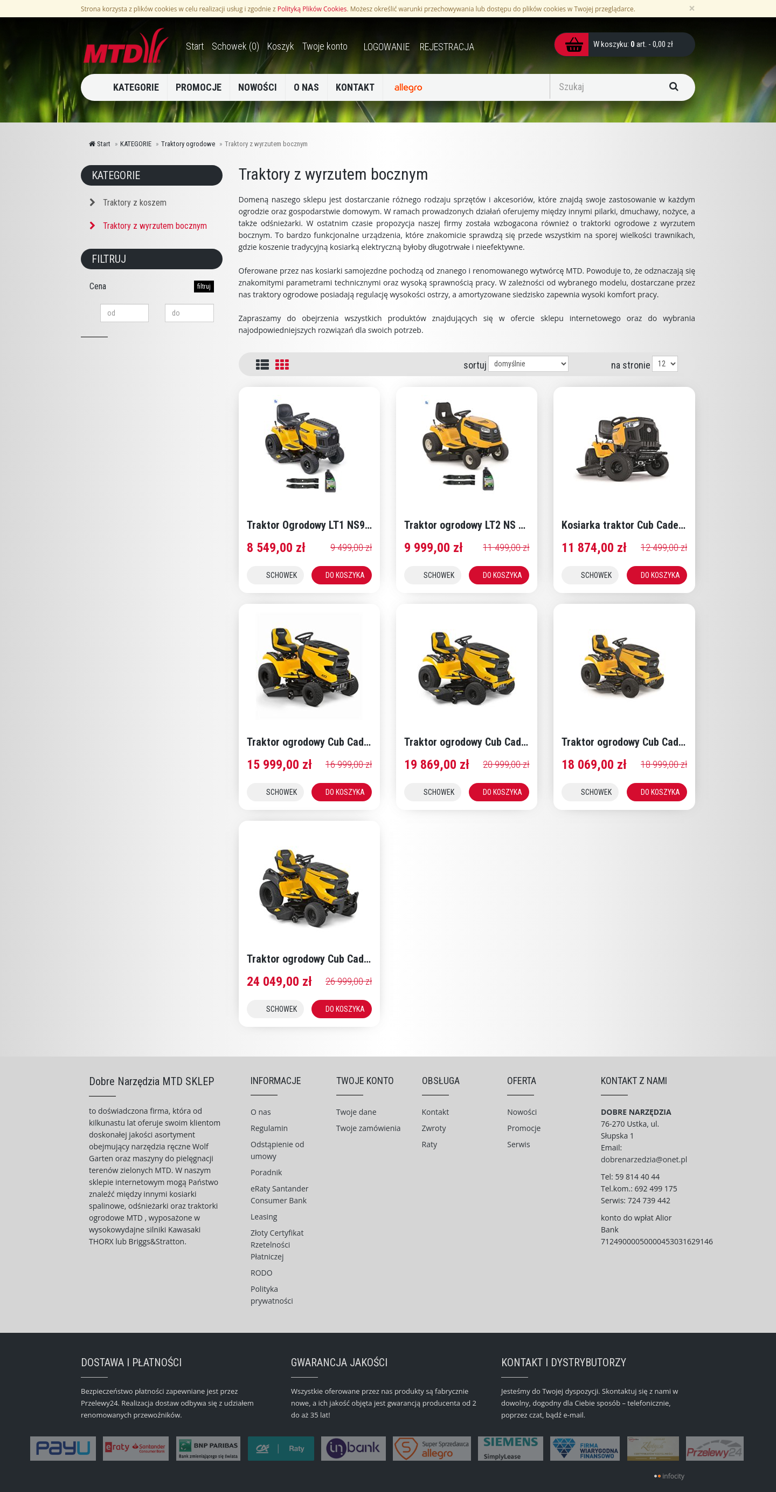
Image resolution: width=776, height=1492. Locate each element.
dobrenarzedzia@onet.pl (644, 1159)
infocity (673, 1476)
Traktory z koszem (128, 202)
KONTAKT (355, 87)
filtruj (204, 286)
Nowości (522, 1112)
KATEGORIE (136, 87)
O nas (261, 1112)
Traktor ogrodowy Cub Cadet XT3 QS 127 (337, 958)
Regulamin (269, 1128)
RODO (262, 1273)
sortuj (475, 365)
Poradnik (266, 1172)
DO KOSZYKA (345, 575)
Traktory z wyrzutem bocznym (148, 226)
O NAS (306, 87)
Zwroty (434, 1128)
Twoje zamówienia (368, 1128)
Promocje (524, 1128)
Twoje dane (356, 1112)
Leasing (264, 1216)
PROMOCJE (198, 87)
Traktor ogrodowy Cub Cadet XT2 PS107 (650, 741)
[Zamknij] (692, 8)
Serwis (518, 1144)
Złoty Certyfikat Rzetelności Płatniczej (277, 1245)
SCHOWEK (281, 575)
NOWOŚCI (257, 87)
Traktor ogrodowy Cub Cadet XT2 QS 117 (494, 741)
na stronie (630, 365)
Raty (429, 1144)
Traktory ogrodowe (188, 144)
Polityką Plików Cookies (312, 8)
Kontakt (435, 1112)
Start (99, 144)
